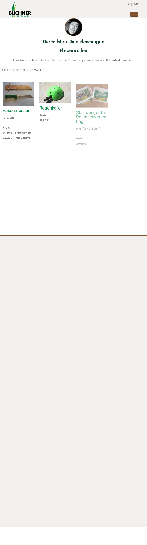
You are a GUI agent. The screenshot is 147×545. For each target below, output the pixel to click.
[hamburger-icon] (134, 14)
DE (129, 4)
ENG (135, 4)
